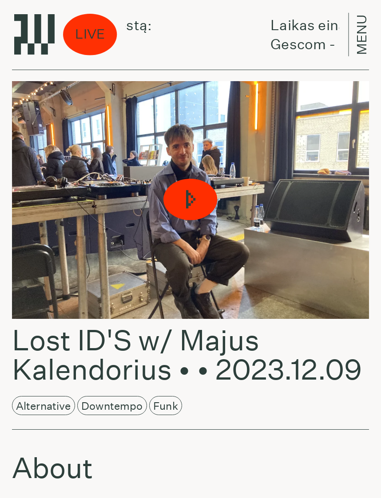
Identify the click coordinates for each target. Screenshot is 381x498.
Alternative (43, 406)
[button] (191, 200)
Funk (165, 406)
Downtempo (112, 406)
